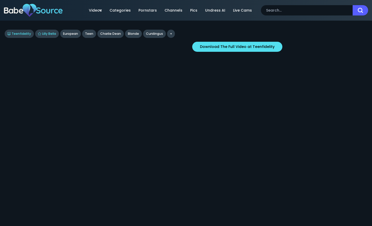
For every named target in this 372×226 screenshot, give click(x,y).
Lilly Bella (47, 33)
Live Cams (242, 10)
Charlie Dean (110, 33)
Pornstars (147, 10)
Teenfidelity (19, 33)
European (70, 33)
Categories (120, 10)
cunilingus (154, 33)
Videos (95, 10)
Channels (173, 10)
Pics (193, 10)
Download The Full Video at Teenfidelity (237, 46)
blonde (133, 33)
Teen (89, 33)
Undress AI (215, 10)
